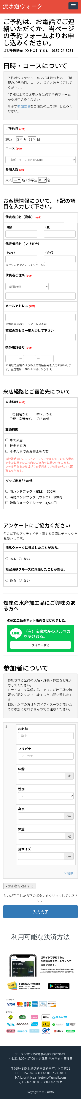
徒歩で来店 (15, 445)
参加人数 (11, 169)
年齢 (21, 769)
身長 (21, 809)
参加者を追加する (19, 886)
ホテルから (43, 414)
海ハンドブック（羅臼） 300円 (30, 491)
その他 (43, 418)
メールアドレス (16, 305)
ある (10, 558)
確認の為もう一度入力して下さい (29, 330)
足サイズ (24, 849)
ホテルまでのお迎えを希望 (27, 451)
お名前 (23, 729)
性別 (21, 789)
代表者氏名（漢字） (20, 217)
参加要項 (23, 106)
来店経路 (11, 402)
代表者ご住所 (15, 275)
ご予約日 (11, 128)
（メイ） (49, 252)
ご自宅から (19, 414)
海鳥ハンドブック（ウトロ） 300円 (33, 497)
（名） (48, 227)
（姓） (9, 227)
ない (24, 558)
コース (10, 148)
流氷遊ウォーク (23, 6)
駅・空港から (21, 418)
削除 (68, 873)
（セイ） (10, 252)
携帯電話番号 (15, 347)
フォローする (41, 645)
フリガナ (24, 748)
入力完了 (40, 911)
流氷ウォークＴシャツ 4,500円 (31, 502)
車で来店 (14, 440)
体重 (21, 829)
